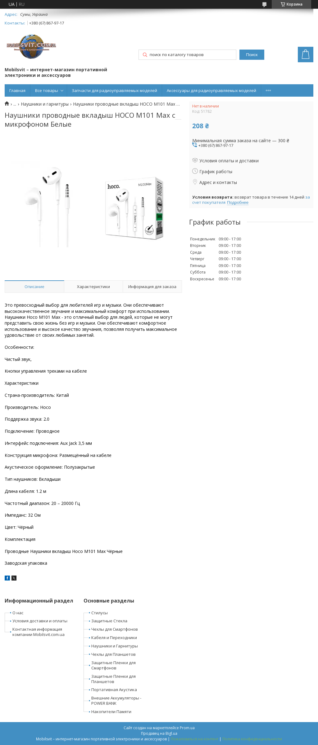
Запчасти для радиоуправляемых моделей (114, 90)
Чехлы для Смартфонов (114, 629)
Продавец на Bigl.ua (159, 733)
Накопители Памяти (111, 711)
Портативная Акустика (114, 689)
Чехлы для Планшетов (113, 654)
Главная (17, 90)
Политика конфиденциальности (252, 739)
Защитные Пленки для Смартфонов (113, 665)
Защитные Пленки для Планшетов (113, 678)
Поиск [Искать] (251, 54)
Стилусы (99, 613)
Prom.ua (187, 727)
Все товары (46, 90)
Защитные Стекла (109, 621)
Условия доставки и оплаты (39, 621)
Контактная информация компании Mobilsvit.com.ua (38, 631)
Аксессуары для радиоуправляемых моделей (211, 90)
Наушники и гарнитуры (45, 104)
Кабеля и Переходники (114, 637)
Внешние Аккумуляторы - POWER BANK (116, 700)
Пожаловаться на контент (194, 739)
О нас (17, 613)
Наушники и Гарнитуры (114, 646)
